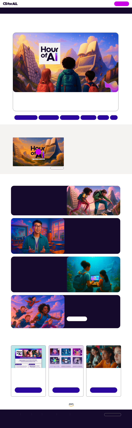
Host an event (88, 117)
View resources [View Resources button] (28, 390)
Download (57, 168)
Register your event (103, 390)
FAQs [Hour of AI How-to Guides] (114, 117)
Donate (103, 117)
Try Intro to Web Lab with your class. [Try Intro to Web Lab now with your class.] (82, 11)
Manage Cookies (77, 414)
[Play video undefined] (38, 152)
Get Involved (121, 4)
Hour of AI (59, 4)
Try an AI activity (49, 117)
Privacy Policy (63, 414)
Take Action (43, 4)
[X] (115, 422)
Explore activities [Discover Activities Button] (66, 390)
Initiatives (27, 4)
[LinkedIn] (119, 422)
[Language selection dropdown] (112, 414)
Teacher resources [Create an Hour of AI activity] (70, 117)
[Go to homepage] (10, 3)
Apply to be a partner (26, 117)
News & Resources (75, 4)
